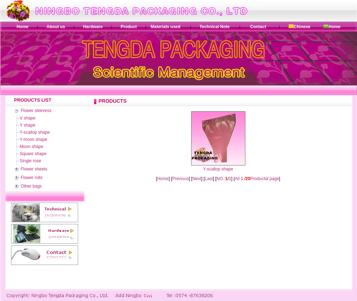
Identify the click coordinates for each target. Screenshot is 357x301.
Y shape (27, 125)
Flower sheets (34, 169)
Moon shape (31, 146)
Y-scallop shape (35, 132)
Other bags (31, 186)
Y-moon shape (33, 139)
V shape (27, 118)
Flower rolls (31, 177)
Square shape (33, 153)
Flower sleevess (36, 110)
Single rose (30, 160)
